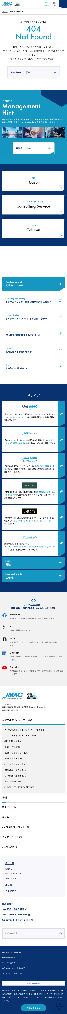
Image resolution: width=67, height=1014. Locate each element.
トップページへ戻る (34, 72)
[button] (33, 720)
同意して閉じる (33, 1007)
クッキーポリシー (48, 997)
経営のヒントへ (33, 148)
